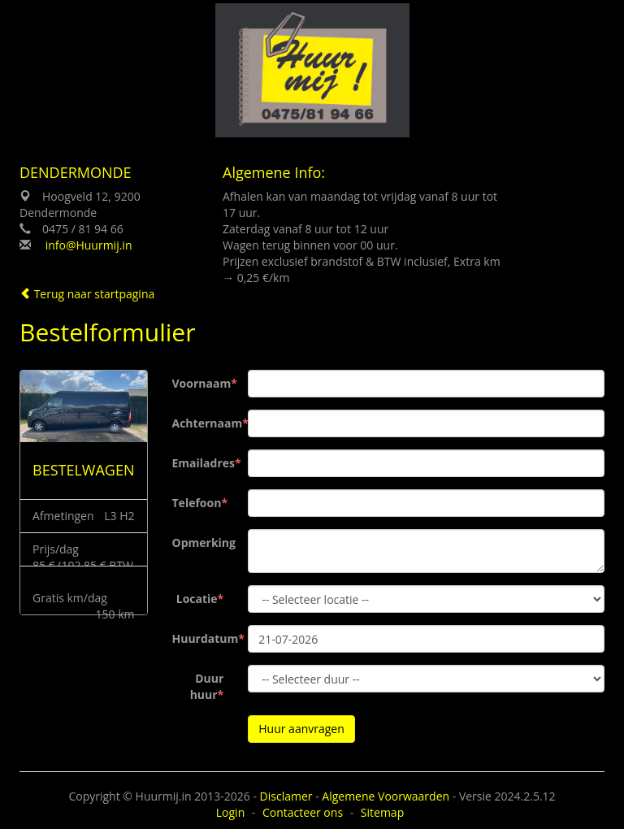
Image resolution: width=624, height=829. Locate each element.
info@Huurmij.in (89, 245)
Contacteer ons (302, 812)
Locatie (197, 598)
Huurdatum (204, 638)
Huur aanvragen (301, 728)
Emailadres (204, 463)
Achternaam (204, 423)
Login (230, 812)
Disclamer (286, 796)
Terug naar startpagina (87, 294)
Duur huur (207, 686)
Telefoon (197, 502)
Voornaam (202, 383)
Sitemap (382, 812)
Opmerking (204, 542)
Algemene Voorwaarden (385, 796)
